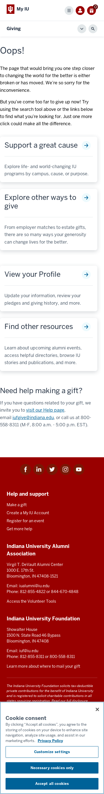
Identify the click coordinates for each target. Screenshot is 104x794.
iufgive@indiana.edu (33, 417)
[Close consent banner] (97, 709)
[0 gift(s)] (91, 10)
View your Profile (32, 274)
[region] (52, 748)
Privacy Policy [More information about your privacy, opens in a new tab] (50, 740)
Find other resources (38, 326)
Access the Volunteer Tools (31, 601)
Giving (14, 29)
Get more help (19, 528)
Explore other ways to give (40, 201)
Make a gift (17, 504)
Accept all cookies (52, 783)
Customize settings (52, 751)
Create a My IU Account (28, 512)
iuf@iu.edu (28, 650)
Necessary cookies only (52, 768)
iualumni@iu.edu (34, 585)
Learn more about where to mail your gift (43, 666)
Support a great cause (41, 145)
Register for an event (25, 520)
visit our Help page (45, 410)
